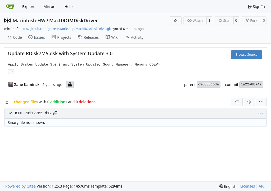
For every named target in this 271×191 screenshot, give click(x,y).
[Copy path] (55, 113)
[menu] (261, 102)
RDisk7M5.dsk (38, 113)
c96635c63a (208, 84)
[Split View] (249, 102)
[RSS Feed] (176, 20)
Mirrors (49, 6)
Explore (28, 6)
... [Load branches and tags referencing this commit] (11, 71)
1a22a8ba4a (251, 84)
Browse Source (247, 54)
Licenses (247, 186)
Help (69, 6)
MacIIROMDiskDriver (73, 20)
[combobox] (237, 102)
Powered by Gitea (20, 186)
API (261, 186)
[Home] (10, 6)
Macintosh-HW (29, 20)
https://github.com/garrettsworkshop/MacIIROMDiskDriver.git (65, 29)
